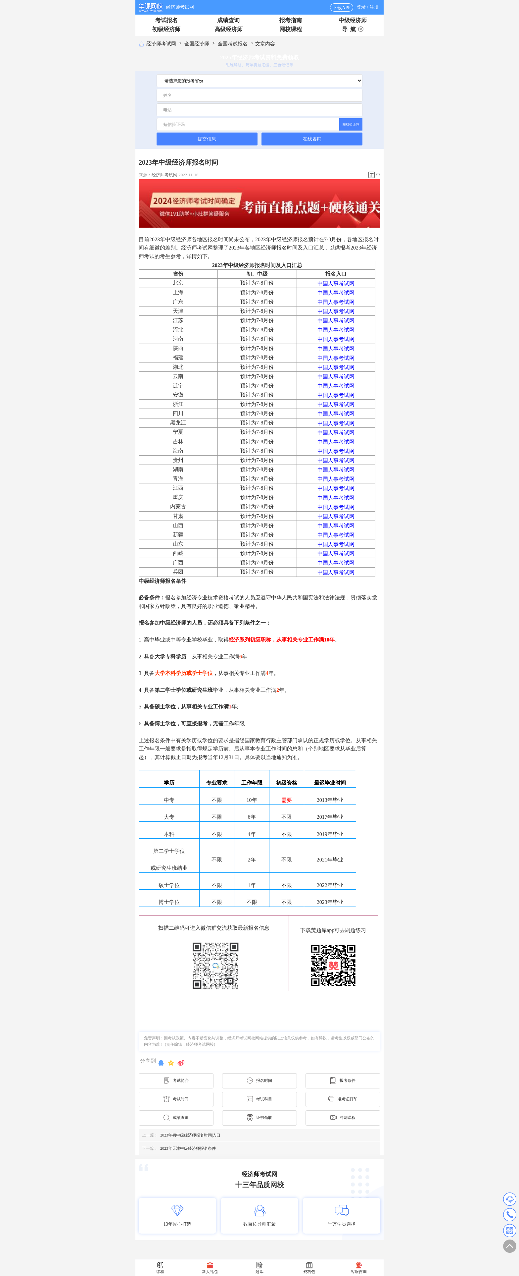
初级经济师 (166, 29)
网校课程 (290, 29)
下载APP (342, 7)
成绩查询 (228, 20)
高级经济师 (228, 29)
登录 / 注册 (367, 7)
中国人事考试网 (335, 283)
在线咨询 (312, 139)
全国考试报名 (233, 43)
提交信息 (207, 138)
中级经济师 (353, 20)
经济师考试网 (180, 7)
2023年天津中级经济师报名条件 (179, 1148)
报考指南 (290, 20)
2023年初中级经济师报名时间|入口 (181, 1135)
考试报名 (166, 20)
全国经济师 (196, 43)
